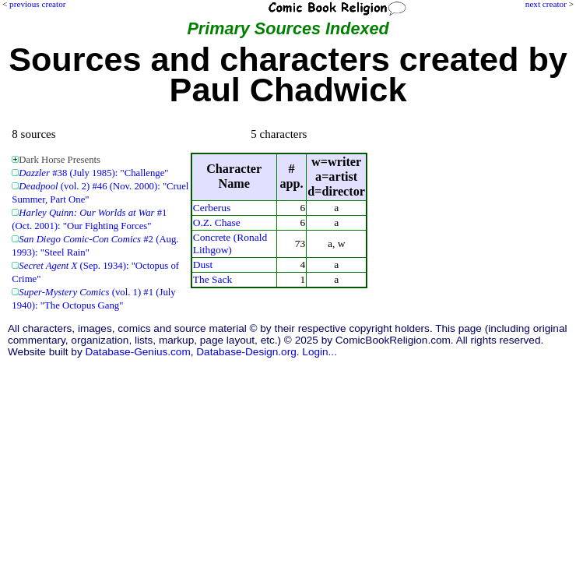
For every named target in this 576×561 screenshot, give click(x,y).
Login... (319, 352)
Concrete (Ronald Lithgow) (230, 243)
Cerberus (212, 207)
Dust (202, 264)
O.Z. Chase (217, 222)
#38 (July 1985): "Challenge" (93, 173)
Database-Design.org (246, 352)
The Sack (213, 279)
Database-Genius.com (137, 352)
